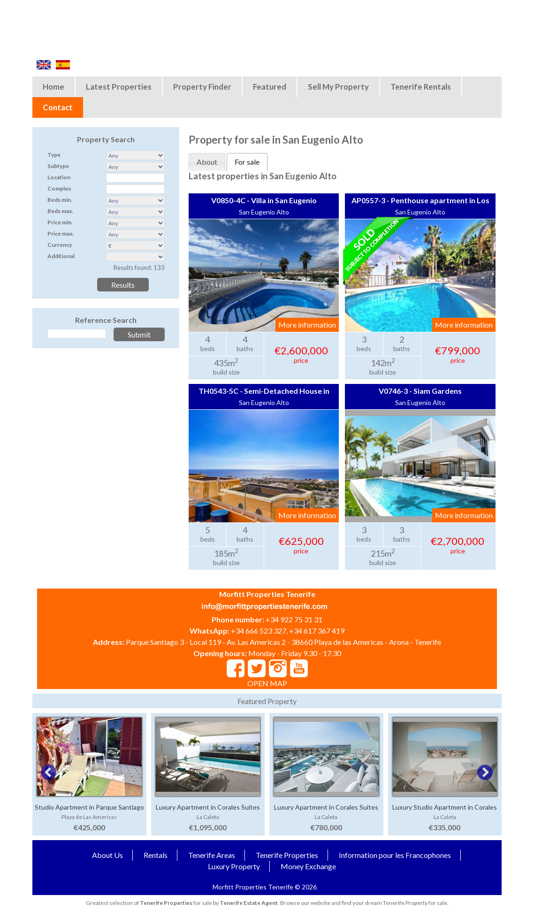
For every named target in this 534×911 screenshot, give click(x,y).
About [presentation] (207, 161)
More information (307, 324)
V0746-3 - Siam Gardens (420, 390)
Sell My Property (338, 87)
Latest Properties (119, 87)
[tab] (207, 162)
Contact (58, 107)
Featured (269, 87)
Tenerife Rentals (420, 87)
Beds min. (59, 199)
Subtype (58, 165)
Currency (59, 244)
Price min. (60, 222)
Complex (59, 188)
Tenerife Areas (211, 854)
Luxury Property (234, 866)
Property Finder (202, 87)
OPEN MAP (267, 683)
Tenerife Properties (287, 854)
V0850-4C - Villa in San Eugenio (264, 200)
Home (53, 87)
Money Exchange (308, 866)
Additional (61, 256)
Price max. (60, 233)
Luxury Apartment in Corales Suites (208, 807)
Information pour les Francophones (395, 854)
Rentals (156, 854)
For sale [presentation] (247, 161)
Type (54, 154)
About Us (107, 854)
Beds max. (60, 210)
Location (58, 177)
